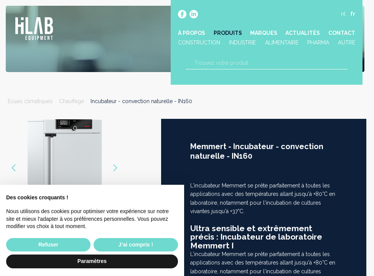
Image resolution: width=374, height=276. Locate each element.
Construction (199, 43)
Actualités (302, 33)
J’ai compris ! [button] (136, 245)
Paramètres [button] (92, 261)
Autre (346, 43)
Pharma (318, 43)
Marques (263, 33)
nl (343, 14)
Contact (341, 33)
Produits (228, 33)
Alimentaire (281, 43)
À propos (192, 33)
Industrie (242, 43)
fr (352, 14)
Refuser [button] (48, 245)
